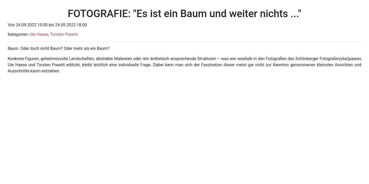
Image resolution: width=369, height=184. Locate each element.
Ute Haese (38, 34)
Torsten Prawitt (64, 34)
